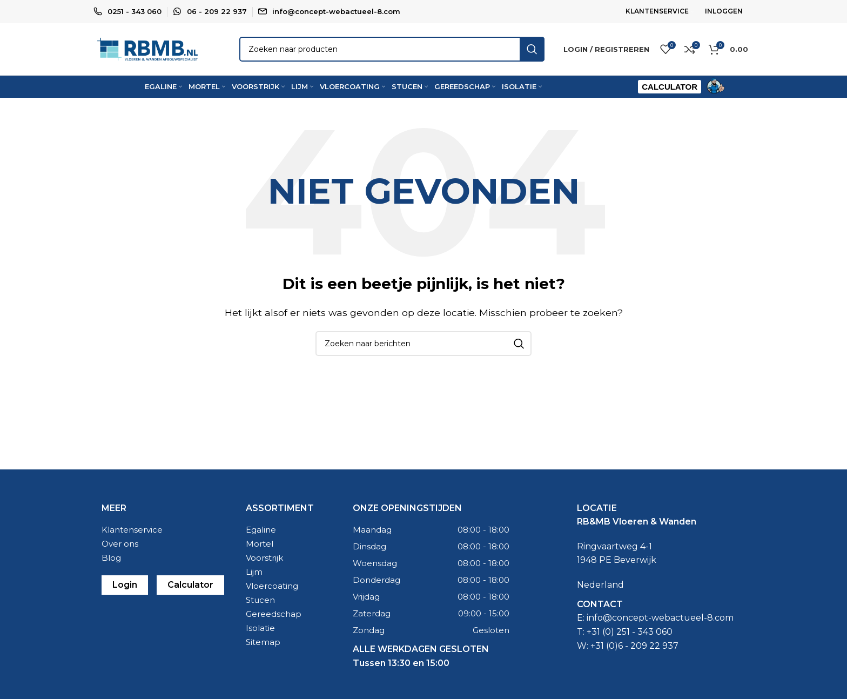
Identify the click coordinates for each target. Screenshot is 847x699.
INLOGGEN (724, 11)
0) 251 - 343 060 (639, 636)
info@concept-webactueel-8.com (336, 11)
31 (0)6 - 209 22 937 (636, 650)
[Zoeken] (391, 51)
